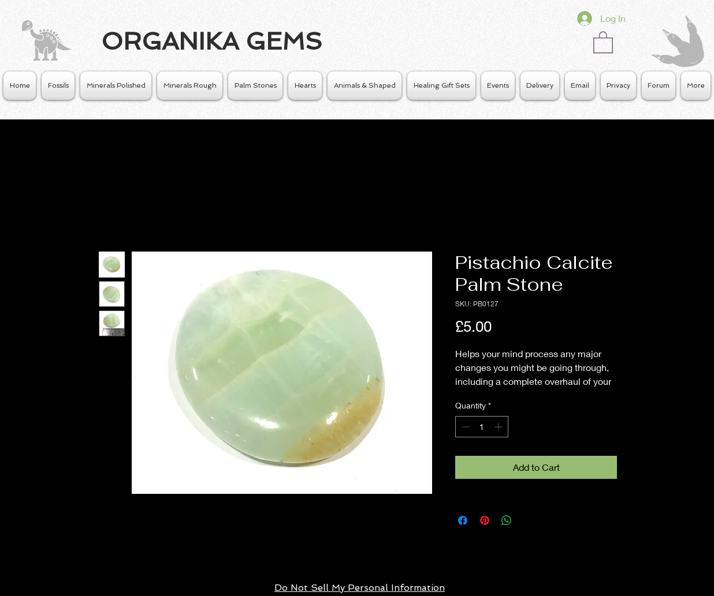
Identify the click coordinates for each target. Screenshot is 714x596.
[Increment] (499, 427)
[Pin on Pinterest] (485, 520)
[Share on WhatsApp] (507, 520)
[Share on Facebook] (463, 520)
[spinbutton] (481, 427)
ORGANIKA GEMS (211, 41)
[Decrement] (464, 427)
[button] (603, 41)
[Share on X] (529, 520)
